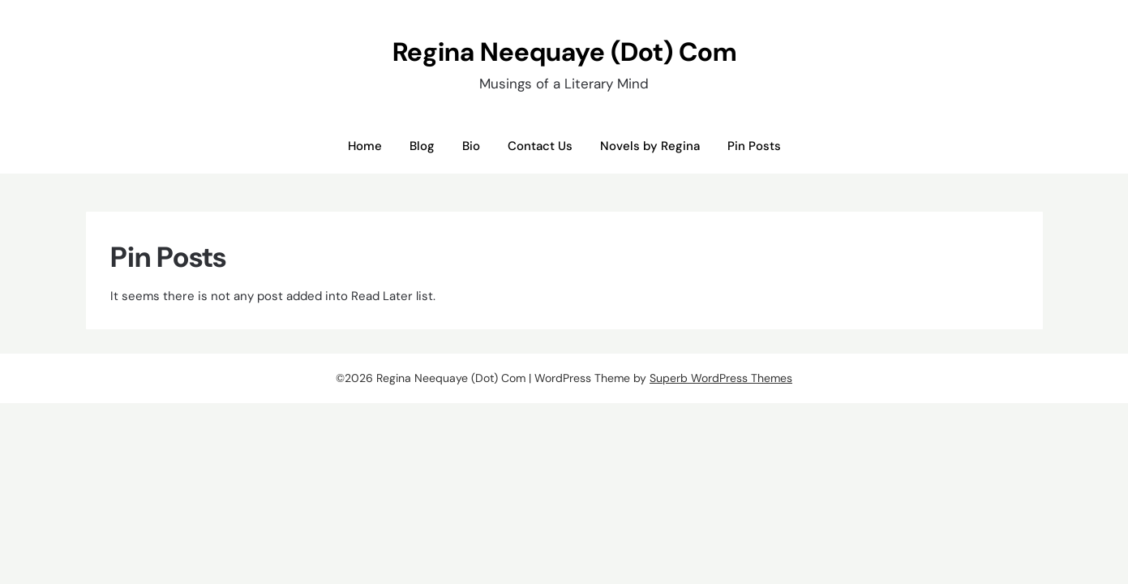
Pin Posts (754, 146)
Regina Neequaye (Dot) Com (564, 52)
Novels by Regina (650, 146)
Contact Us (540, 146)
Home (365, 146)
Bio (471, 146)
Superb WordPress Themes (721, 378)
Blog (422, 146)
